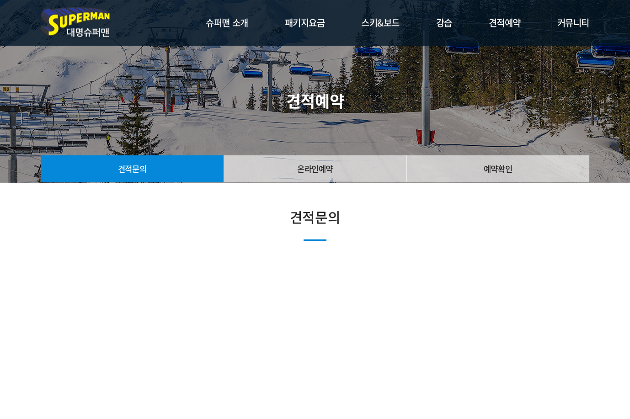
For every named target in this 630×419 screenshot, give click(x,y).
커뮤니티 (573, 22)
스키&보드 (380, 22)
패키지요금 (305, 22)
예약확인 (498, 169)
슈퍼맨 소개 (227, 22)
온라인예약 (315, 169)
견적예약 (505, 22)
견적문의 (132, 169)
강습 (444, 22)
